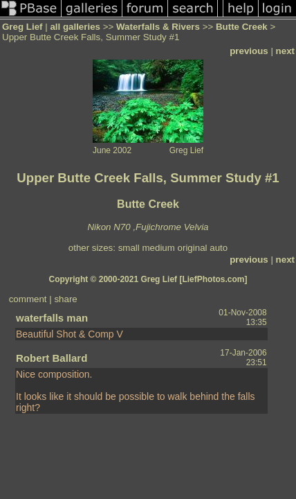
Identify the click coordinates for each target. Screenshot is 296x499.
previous (249, 51)
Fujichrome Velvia (172, 227)
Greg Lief (22, 26)
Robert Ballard (51, 358)
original (192, 248)
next (285, 51)
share (65, 299)
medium (158, 248)
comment (28, 299)
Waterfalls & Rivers (158, 26)
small (129, 248)
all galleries (75, 26)
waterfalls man (52, 318)
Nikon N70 (108, 227)
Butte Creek (242, 26)
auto (219, 248)
